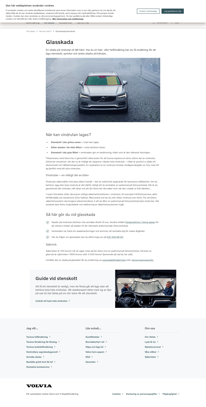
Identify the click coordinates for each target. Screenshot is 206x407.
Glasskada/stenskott (65, 31)
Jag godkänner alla (172, 11)
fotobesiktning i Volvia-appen (140, 222)
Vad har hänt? (46, 31)
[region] (103, 11)
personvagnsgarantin (142, 260)
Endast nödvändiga (148, 11)
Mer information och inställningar (68, 19)
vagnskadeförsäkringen (114, 260)
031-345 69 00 (115, 237)
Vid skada (32, 31)
